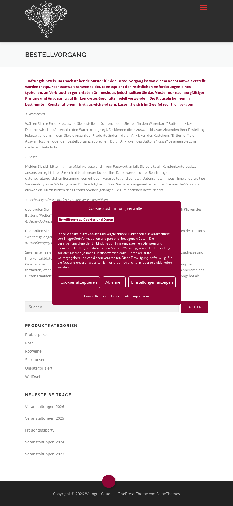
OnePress (126, 493)
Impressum (140, 296)
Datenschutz (120, 296)
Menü (203, 7)
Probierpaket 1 (38, 334)
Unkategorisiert (38, 368)
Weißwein (34, 376)
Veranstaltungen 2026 (44, 406)
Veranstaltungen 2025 (44, 418)
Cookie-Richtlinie (96, 296)
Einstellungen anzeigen (152, 282)
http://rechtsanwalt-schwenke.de (69, 86)
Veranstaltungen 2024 (44, 442)
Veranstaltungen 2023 (44, 453)
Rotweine (33, 351)
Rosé (29, 342)
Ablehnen (114, 282)
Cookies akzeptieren (78, 282)
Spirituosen (35, 359)
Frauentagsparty (39, 430)
